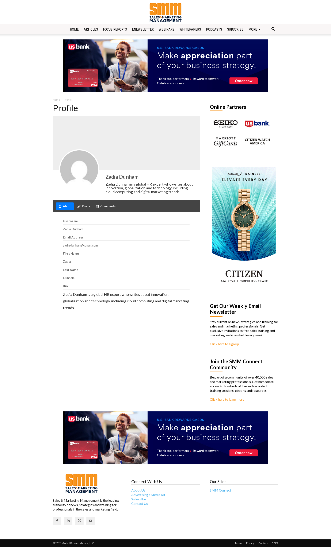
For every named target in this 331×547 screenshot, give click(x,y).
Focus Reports (115, 29)
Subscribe (235, 29)
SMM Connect (220, 490)
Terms (238, 543)
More (254, 29)
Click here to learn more (227, 399)
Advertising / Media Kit (148, 495)
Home (74, 29)
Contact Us (139, 503)
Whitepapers (190, 29)
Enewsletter (143, 29)
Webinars (166, 29)
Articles (91, 29)
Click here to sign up (224, 344)
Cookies (263, 543)
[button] (273, 29)
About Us (138, 490)
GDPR (275, 543)
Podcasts (214, 29)
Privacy (250, 543)
